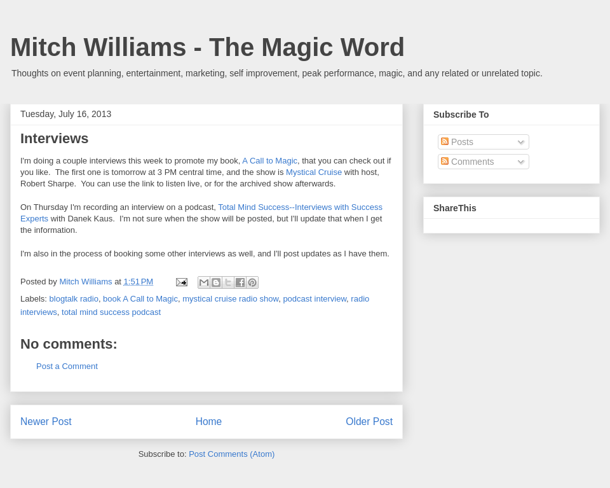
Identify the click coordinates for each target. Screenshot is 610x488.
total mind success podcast (111, 312)
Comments (467, 162)
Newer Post (46, 421)
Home (209, 421)
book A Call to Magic (140, 298)
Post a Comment (67, 366)
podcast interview (314, 298)
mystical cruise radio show (230, 298)
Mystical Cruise (314, 172)
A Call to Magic (269, 160)
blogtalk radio (74, 298)
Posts (457, 142)
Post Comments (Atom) (231, 454)
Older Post (369, 421)
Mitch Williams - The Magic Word (207, 47)
